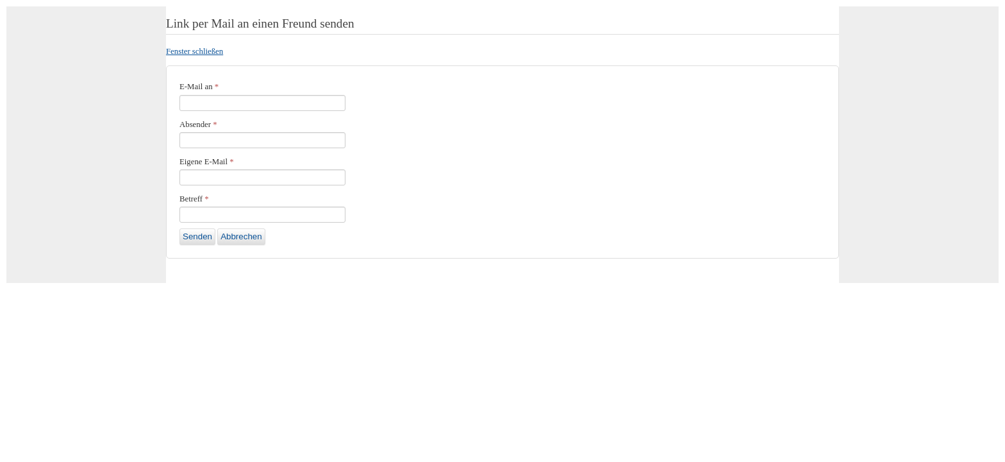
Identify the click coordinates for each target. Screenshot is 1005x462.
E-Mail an (199, 86)
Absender (198, 124)
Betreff (194, 198)
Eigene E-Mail (206, 161)
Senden (197, 236)
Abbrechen (241, 236)
